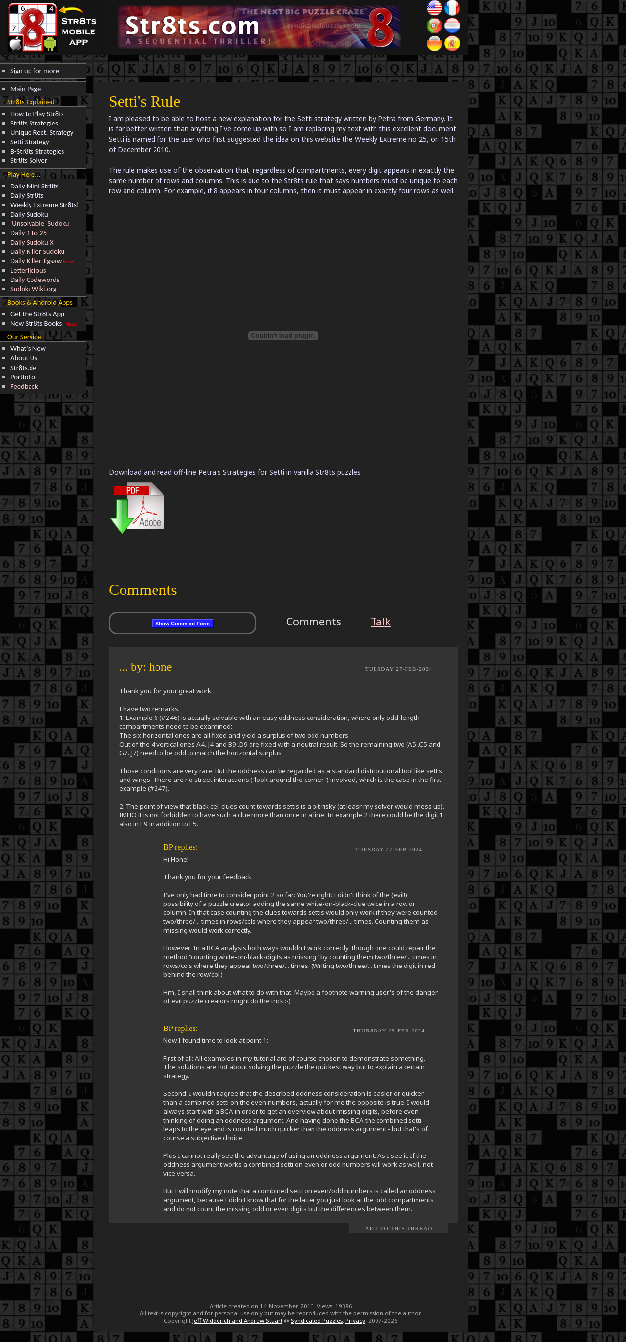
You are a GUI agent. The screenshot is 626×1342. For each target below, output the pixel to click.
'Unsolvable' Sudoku (39, 223)
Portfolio (22, 377)
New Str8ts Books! (37, 323)
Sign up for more (34, 70)
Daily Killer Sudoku (37, 251)
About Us (23, 357)
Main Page (25, 88)
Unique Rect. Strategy (42, 132)
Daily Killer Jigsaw (36, 260)
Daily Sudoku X (32, 242)
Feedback (24, 386)
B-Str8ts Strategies (37, 151)
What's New (28, 348)
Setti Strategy (29, 141)
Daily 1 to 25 (28, 232)
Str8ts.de (23, 367)
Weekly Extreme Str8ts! (44, 204)
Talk (381, 621)
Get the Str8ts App (37, 314)
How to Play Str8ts (37, 113)
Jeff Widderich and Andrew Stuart (237, 1320)
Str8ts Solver (28, 160)
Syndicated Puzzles (317, 1320)
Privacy (355, 1320)
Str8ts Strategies (34, 123)
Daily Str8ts (27, 195)
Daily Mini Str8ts (34, 186)
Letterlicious (28, 270)
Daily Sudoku (29, 214)
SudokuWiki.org (33, 288)
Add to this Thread (398, 1228)
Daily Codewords (35, 279)
